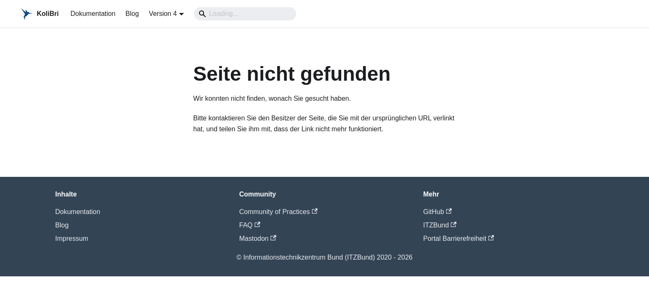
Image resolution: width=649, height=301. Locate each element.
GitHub (437, 211)
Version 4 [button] (163, 13)
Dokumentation (92, 13)
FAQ (249, 225)
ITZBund (440, 225)
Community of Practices (278, 211)
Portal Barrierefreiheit (458, 238)
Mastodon (257, 238)
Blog (132, 13)
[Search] (245, 13)
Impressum (71, 238)
